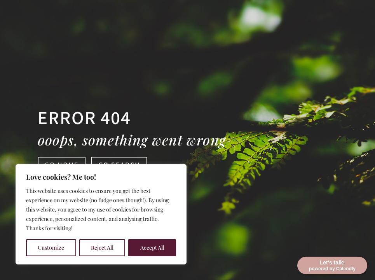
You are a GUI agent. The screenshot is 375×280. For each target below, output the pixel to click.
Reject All (102, 247)
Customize (51, 247)
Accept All (152, 247)
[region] (101, 214)
